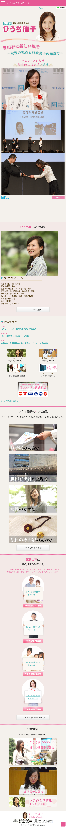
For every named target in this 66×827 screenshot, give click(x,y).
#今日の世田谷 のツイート (11, 401)
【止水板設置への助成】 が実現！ (16, 336)
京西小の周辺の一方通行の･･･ (33, 697)
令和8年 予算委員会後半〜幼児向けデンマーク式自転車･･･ (26, 343)
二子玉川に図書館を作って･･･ (33, 593)
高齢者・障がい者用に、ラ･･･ (33, 628)
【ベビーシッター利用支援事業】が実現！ (18, 329)
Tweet (41, 8)
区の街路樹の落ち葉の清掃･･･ (33, 663)
